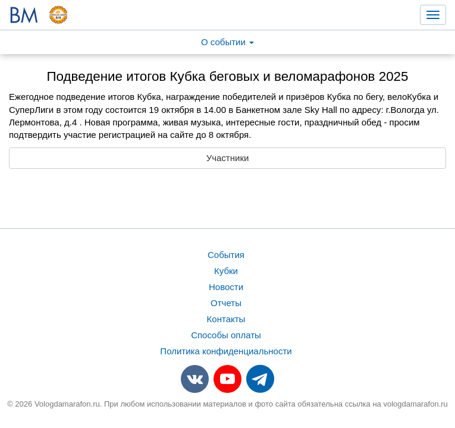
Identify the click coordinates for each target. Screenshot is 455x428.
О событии (227, 42)
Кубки (226, 271)
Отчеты (226, 303)
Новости (226, 287)
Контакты (226, 319)
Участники (227, 158)
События (226, 255)
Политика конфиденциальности (225, 351)
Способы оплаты (226, 335)
